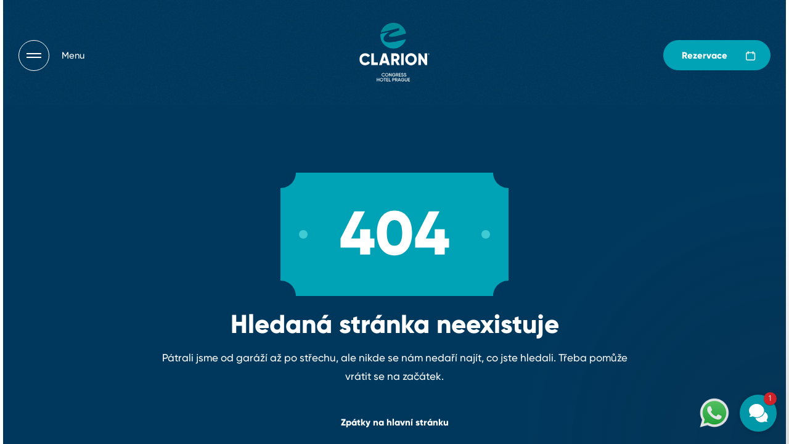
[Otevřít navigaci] (51, 55)
